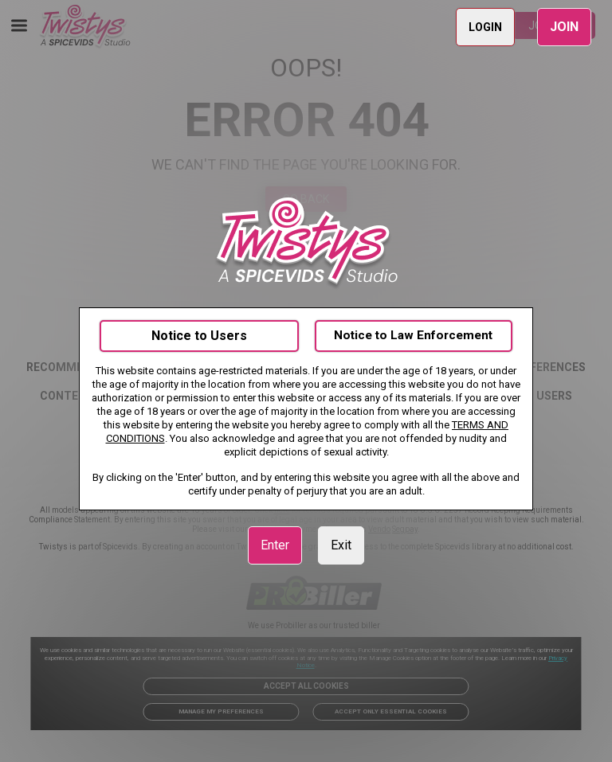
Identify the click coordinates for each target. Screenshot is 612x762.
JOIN (564, 26)
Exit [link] (341, 545)
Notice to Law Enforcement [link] (413, 335)
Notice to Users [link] (199, 335)
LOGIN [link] (485, 27)
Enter (275, 545)
